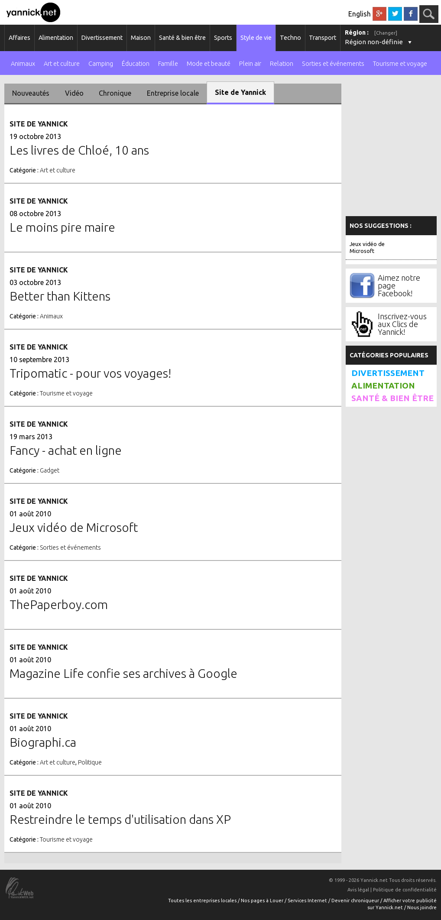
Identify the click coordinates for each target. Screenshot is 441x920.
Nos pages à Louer (263, 900)
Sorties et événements (333, 64)
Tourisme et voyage (400, 64)
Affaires (19, 37)
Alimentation (56, 37)
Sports (223, 37)
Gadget (49, 470)
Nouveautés (30, 93)
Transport (322, 37)
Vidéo (74, 93)
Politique (90, 762)
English (359, 14)
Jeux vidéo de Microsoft (367, 247)
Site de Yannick (240, 92)
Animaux (23, 64)
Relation (281, 64)
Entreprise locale (173, 93)
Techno (290, 37)
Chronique (115, 93)
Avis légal (358, 889)
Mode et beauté (208, 64)
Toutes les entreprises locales (203, 900)
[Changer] (385, 33)
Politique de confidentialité (405, 889)
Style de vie (256, 37)
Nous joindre (422, 907)
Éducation (135, 64)
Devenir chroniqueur (355, 900)
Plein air (250, 64)
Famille (168, 64)
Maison (141, 37)
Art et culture (62, 64)
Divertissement (102, 37)
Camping (100, 64)
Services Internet (308, 900)
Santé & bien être (182, 37)
